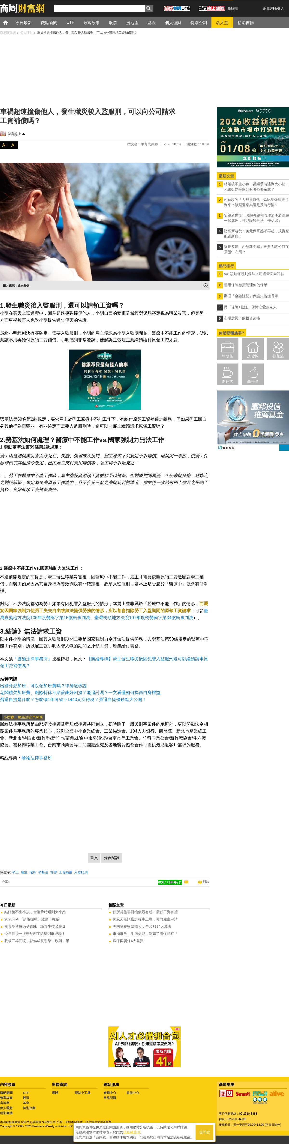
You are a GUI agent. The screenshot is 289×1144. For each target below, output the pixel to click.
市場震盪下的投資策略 (242, 318)
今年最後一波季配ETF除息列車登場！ (34, 934)
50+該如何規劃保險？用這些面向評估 (254, 274)
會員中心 (110, 1093)
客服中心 (132, 1093)
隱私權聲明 (131, 1132)
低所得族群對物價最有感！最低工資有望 (145, 912)
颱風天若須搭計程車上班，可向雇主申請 (145, 919)
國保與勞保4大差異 (128, 941)
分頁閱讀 (111, 858)
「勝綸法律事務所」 (32, 658)
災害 (53, 872)
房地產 (4, 1103)
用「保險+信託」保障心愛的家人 (250, 307)
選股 (55, 1093)
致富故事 (6, 1098)
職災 (32, 872)
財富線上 (14, 134)
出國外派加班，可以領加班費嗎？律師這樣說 (43, 685)
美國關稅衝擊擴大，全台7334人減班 (142, 926)
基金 (26, 1103)
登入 (280, 8)
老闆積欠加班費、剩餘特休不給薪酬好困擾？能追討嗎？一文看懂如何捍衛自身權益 (80, 692)
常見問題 (110, 1098)
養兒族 (278, 356)
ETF (26, 1093)
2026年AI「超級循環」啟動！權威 (31, 919)
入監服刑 (81, 872)
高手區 (253, 381)
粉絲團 (233, 8)
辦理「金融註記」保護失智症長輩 (251, 296)
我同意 (204, 1132)
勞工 (15, 872)
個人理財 (6, 1108)
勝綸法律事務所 (37, 757)
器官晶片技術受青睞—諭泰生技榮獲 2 (34, 926)
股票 (26, 1098)
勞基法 (43, 872)
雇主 (24, 872)
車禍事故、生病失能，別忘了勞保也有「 (145, 934)
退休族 (227, 381)
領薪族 (227, 356)
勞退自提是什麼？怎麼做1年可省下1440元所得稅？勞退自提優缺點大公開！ (73, 699)
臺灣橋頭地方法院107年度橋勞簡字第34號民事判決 (143, 617)
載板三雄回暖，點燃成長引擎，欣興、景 (36, 941)
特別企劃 (29, 1108)
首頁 (10, 22)
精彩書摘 (6, 1113)
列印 (206, 882)
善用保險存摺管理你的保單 (245, 285)
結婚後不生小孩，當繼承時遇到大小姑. (35, 912)
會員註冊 (269, 8)
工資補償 (65, 872)
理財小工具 (82, 1093)
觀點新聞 (6, 1093)
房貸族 (253, 356)
